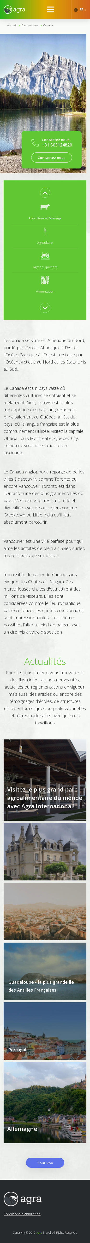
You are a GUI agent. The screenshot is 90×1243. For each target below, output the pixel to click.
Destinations (30, 25)
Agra (39, 1233)
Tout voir (45, 1163)
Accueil (12, 25)
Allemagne (22, 1129)
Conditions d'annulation (22, 1214)
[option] (45, 212)
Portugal (17, 1050)
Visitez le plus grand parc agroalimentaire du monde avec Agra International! (44, 797)
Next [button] (45, 308)
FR (80, 9)
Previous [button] (45, 193)
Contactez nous (52, 157)
